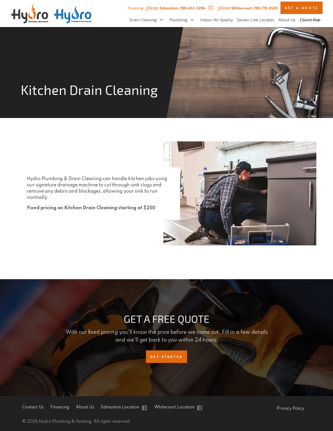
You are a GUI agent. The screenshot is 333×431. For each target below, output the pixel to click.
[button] (147, 19)
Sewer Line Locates (255, 19)
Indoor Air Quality (216, 19)
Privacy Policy (290, 409)
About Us (287, 19)
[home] (49, 13)
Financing (135, 8)
